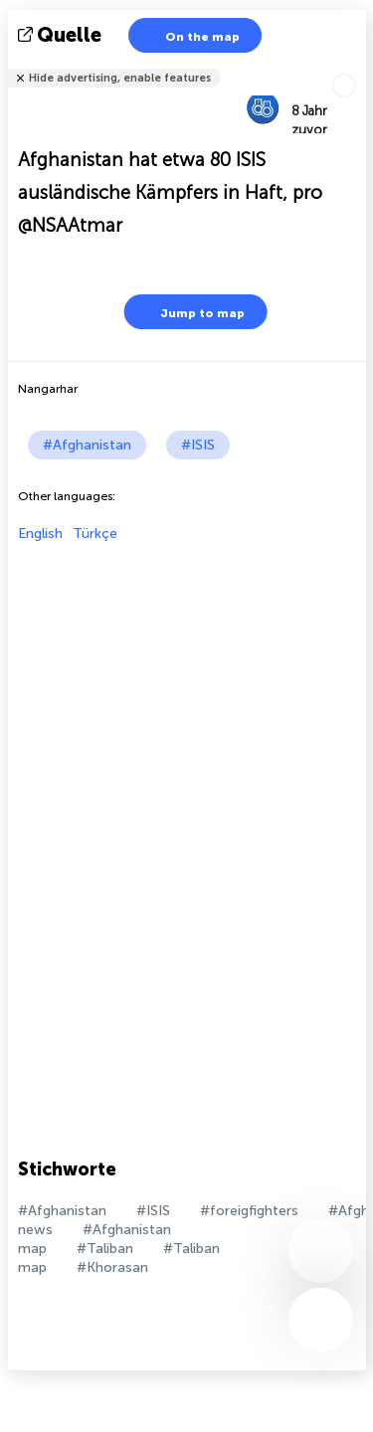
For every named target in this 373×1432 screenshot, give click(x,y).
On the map (190, 35)
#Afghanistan (87, 445)
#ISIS (198, 445)
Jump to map (190, 311)
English (40, 533)
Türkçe (95, 533)
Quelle (61, 35)
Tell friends (357, 65)
